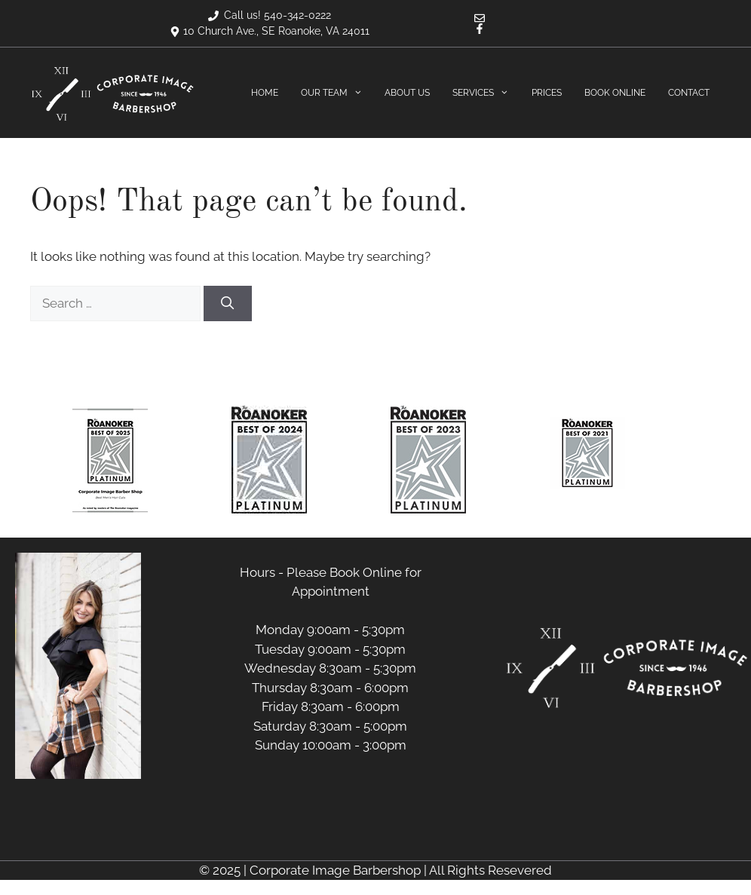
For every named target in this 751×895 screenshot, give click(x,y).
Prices (547, 92)
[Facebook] (479, 30)
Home (264, 92)
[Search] (228, 304)
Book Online (614, 92)
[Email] (479, 20)
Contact (689, 92)
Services (486, 93)
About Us (407, 92)
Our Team (337, 93)
